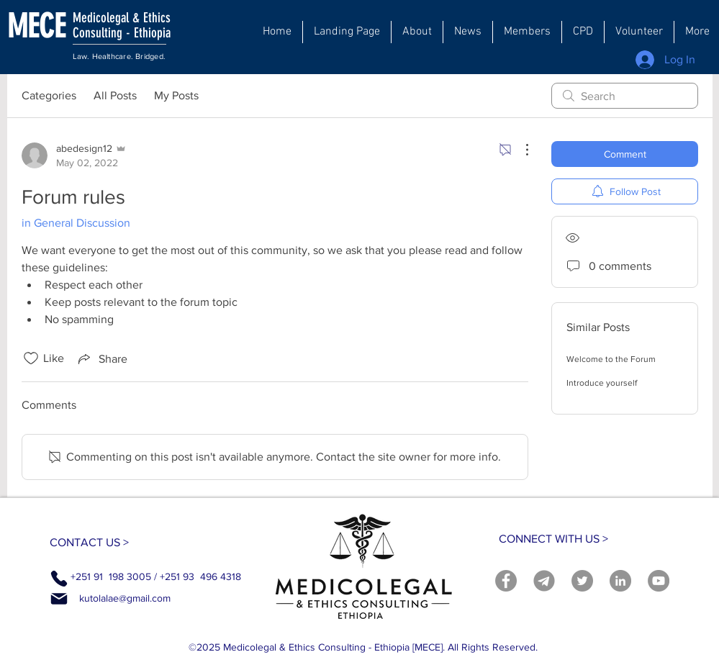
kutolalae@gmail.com (125, 598)
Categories (49, 95)
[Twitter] (582, 581)
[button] (417, 32)
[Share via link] (101, 358)
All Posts (115, 95)
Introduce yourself (601, 383)
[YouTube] (658, 581)
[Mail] (59, 598)
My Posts (176, 95)
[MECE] (53, 26)
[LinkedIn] (620, 581)
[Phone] (59, 579)
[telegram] (544, 581)
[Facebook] (506, 581)
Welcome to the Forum (611, 359)
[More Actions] (519, 149)
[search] (624, 96)
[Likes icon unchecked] (31, 358)
